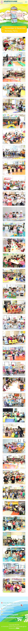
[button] (14, 31)
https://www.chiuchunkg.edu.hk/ (13, 617)
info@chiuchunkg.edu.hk (10, 614)
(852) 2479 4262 (8, 608)
